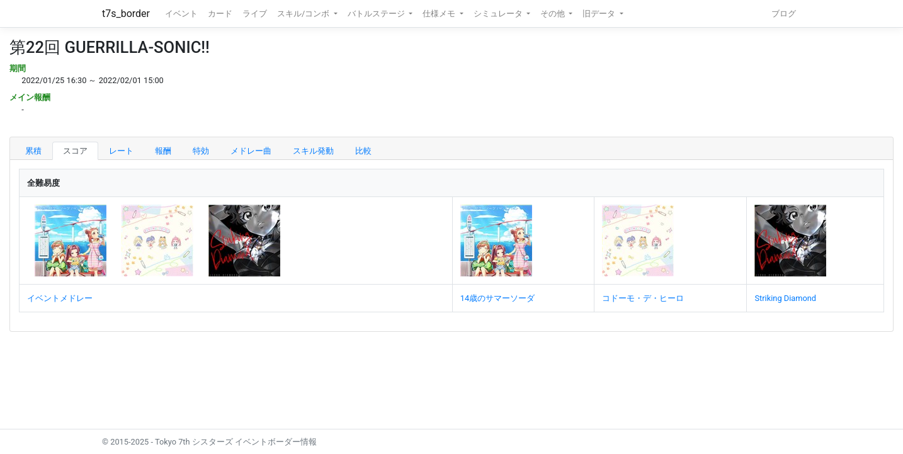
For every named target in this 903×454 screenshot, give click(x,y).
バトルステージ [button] (377, 13)
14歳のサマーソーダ (497, 298)
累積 (33, 151)
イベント (181, 13)
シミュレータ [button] (499, 13)
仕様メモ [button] (440, 13)
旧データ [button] (599, 13)
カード (220, 13)
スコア (75, 151)
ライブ (254, 13)
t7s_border (126, 14)
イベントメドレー (60, 298)
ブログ (783, 13)
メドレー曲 (250, 151)
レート (121, 151)
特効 (201, 151)
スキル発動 (313, 151)
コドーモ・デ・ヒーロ (643, 298)
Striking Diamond (785, 298)
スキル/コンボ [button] (304, 13)
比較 (363, 151)
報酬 (163, 151)
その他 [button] (553, 13)
